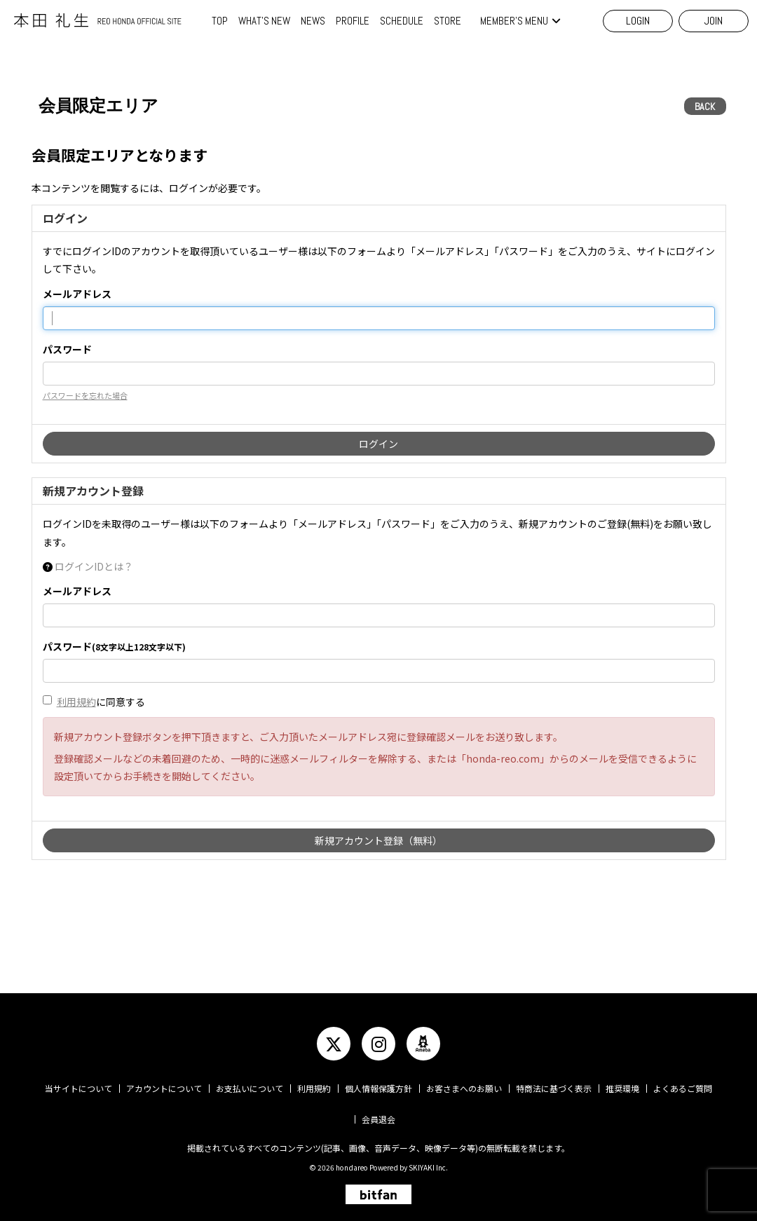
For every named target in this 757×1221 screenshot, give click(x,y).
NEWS (313, 20)
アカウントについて (164, 1088)
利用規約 (76, 702)
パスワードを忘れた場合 (85, 395)
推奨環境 (622, 1088)
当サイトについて (78, 1088)
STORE (447, 20)
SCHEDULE (401, 20)
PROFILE (352, 20)
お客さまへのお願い (464, 1088)
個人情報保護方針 (378, 1088)
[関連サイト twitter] (333, 1043)
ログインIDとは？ (94, 566)
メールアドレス (77, 294)
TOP (220, 20)
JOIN (713, 20)
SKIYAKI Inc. (428, 1167)
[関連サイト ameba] (423, 1043)
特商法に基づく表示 (554, 1088)
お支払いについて (249, 1088)
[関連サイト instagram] (378, 1043)
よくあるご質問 (682, 1088)
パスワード (67, 349)
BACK (705, 106)
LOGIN (638, 20)
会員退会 (378, 1119)
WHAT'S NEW (264, 20)
